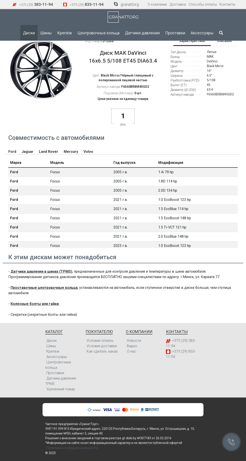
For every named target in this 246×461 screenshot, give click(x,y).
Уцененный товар (60, 389)
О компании (157, 4)
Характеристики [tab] (192, 41)
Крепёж (64, 33)
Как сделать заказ (102, 351)
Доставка (177, 4)
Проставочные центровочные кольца (44, 287)
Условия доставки (102, 346)
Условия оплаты (100, 340)
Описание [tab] (224, 41)
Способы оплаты (203, 4)
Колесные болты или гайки (35, 304)
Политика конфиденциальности (72, 448)
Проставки (175, 33)
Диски (29, 33)
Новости (134, 340)
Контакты (227, 4)
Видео (132, 346)
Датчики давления (142, 33)
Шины (46, 33)
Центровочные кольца (98, 33)
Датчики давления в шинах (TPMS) (41, 271)
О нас (131, 351)
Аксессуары (202, 33)
